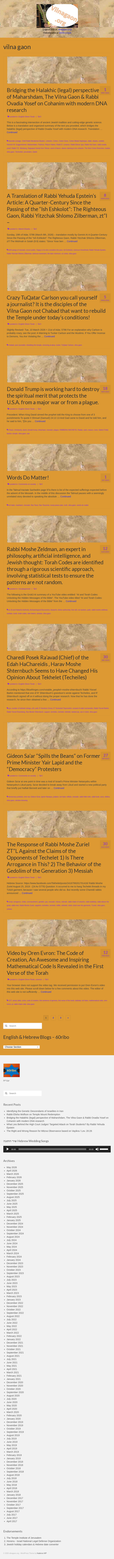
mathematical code (96, 1000)
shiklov (107, 797)
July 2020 (12, 1399)
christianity (18, 430)
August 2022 (13, 1316)
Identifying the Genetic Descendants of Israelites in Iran (35, 1111)
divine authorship (64, 610)
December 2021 (15, 1342)
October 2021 (14, 1349)
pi (12, 1004)
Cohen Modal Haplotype (78, 141)
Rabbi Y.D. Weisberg (19, 148)
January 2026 (14, 1180)
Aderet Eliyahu (24, 229)
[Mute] (97, 1149)
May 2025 (12, 1207)
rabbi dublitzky (91, 902)
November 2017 (15, 1501)
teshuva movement (40, 254)
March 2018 (13, 1491)
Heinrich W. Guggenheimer (17, 145)
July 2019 (12, 1438)
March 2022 (13, 1332)
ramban (9, 613)
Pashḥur (41, 145)
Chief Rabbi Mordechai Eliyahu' (33, 141)
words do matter (83, 505)
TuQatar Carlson (67, 345)
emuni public (30, 250)
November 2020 (15, 1385)
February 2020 (14, 1415)
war (28, 433)
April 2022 (12, 1329)
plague (56, 430)
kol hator (12, 505)
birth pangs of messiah (17, 250)
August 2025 (13, 1197)
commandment (32, 902)
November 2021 (15, 1346)
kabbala (78, 1000)
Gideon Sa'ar (35, 797)
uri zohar (65, 254)
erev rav (27, 797)
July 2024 (12, 1240)
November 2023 (15, 1266)
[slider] (52, 1149)
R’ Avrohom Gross (46, 708)
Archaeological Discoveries (40, 610)
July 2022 (12, 1319)
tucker (58, 345)
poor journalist (20, 345)
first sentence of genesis (48, 1000)
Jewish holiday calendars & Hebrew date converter (33, 1544)
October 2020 (14, 1389)
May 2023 (12, 1286)
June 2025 (12, 1203)
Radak (80, 430)
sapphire (38, 905)
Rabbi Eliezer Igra (77, 145)
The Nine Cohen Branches (94, 148)
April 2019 (12, 1448)
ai (9, 610)
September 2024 (15, 1233)
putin (89, 610)
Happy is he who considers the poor (49, 250)
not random (82, 610)
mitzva (58, 902)
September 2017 (15, 1508)
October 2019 (14, 1428)
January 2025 (14, 1220)
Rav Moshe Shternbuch (34, 712)
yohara (9, 909)
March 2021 (13, 1372)
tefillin (58, 905)
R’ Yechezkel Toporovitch (62, 708)
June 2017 (12, 1518)
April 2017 (12, 1521)
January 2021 (14, 1379)
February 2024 (14, 1256)
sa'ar (102, 797)
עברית (6, 1080)
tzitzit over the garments (82, 905)
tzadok (107, 148)
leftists (69, 797)
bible (19, 1000)
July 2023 (12, 1279)
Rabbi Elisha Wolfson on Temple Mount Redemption (33, 1114)
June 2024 (12, 1243)
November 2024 (15, 1227)
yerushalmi (28, 152)
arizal (11, 902)
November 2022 (15, 1306)
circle (24, 1000)
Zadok (35, 152)
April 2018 (12, 1488)
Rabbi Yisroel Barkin (101, 708)
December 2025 (15, 1184)
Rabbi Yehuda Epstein (97, 250)
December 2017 (15, 1498)
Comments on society (27, 484)
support (47, 712)
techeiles (54, 712)
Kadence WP (41, 1553)
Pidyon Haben (50, 145)
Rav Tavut (34, 505)
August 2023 (13, 1276)
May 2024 (12, 1246)
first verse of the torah (66, 1000)
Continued (12, 132)
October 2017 (14, 1504)
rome (96, 430)
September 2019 (15, 1432)
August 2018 (13, 1475)
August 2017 (13, 1511)
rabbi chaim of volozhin (76, 902)
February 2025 (14, 1217)
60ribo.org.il (65, 32)
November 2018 (15, 1465)
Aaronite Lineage (14, 141)
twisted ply (75, 712)
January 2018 (14, 1495)
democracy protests (16, 797)
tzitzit (70, 905)
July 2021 (12, 1359)
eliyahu (95, 141)
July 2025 (12, 1200)
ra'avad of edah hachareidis (83, 708)
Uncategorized (24, 589)
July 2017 (12, 1514)
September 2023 (15, 1273)
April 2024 (12, 1250)
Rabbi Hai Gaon (90, 145)
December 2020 (15, 1382)
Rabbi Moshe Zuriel (27, 905)
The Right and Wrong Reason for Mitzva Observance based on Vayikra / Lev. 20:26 (49, 1131)
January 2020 (14, 1418)
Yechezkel (19, 152)
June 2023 (12, 1283)
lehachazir (42, 430)
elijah (90, 141)
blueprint (54, 610)
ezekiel (101, 141)
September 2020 (15, 1392)
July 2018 (12, 1478)
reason (90, 430)
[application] (57, 1149)
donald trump (32, 430)
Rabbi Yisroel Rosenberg (16, 712)
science (39, 979)
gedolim (41, 902)
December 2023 (15, 1263)
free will (74, 610)
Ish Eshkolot (68, 250)
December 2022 (15, 1303)
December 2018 (15, 1461)
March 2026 (13, 1174)
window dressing (21, 800)
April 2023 (12, 1289)
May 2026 (12, 1167)
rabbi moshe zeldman (100, 610)
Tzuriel (93, 905)
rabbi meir (15, 905)
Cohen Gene (63, 141)
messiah (50, 430)
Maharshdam (32, 145)
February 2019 (14, 1455)
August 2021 (13, 1356)
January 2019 (14, 1458)
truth (65, 505)
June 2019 (12, 1442)
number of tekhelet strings (21, 708)
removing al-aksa (49, 345)
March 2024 (13, 1253)
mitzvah (64, 902)
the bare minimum (54, 254)
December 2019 (15, 1422)
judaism (56, 797)
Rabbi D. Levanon (63, 145)
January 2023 (14, 1299)
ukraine (39, 613)
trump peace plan (56, 505)
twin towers (32, 613)
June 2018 (12, 1481)
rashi (85, 430)
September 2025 (15, 1193)
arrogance (17, 902)
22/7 (10, 1000)
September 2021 (15, 1352)
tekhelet (68, 712)
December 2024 (15, 1223)
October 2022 (14, 1309)
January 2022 (14, 1339)
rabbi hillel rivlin (85, 797)
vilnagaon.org (65, 29)
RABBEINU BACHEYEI (68, 430)
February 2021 (14, 1375)
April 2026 (12, 1170)
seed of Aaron (55, 148)
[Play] (7, 1149)
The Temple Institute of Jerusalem (24, 1538)
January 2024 (14, 1260)
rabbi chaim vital (20, 1004)
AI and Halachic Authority (20, 610)
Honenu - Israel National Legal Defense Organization (34, 1541)
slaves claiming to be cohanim (73, 148)
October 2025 (14, 1190)
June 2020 (12, 1402)
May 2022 (12, 1326)
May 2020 (12, 1405)
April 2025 (12, 1210)
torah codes (22, 613)
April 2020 (12, 1408)
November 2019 (15, 1425)
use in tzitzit (84, 712)
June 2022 (12, 1322)
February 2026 (14, 1177)
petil (36, 708)
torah (15, 613)
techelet (61, 712)
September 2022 (15, 1313)
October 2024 (14, 1230)
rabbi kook (95, 797)
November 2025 (15, 1187)
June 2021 (12, 1362)
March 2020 (13, 1412)
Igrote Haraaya (46, 797)
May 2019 (12, 1445)
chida (24, 902)
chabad (11, 345)
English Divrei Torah (27, 117)
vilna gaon (10, 152)
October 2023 (14, 1270)
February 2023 (14, 1296)
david (25, 430)
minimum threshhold (80, 250)
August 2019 (13, 1435)
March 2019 (13, 1452)
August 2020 (13, 1395)
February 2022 (14, 1336)
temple (15, 433)
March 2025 (13, 1213)
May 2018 (12, 1485)
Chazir (11, 430)
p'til (33, 708)
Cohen (55, 141)
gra (10, 708)
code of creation (33, 1000)
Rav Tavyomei (44, 505)
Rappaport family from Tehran (39, 148)
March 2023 (13, 1293)
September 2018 (15, 1471)
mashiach (19, 505)
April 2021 (12, 1369)
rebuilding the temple (34, 345)
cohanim (49, 141)
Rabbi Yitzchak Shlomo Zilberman (19, 254)
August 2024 (13, 1236)
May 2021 (12, 1365)
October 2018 (14, 1468)
